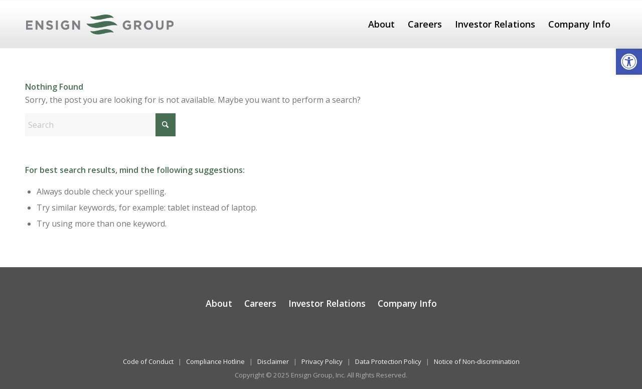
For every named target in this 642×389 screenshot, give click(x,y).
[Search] (100, 124)
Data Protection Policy (388, 361)
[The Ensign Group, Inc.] (100, 24)
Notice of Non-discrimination (477, 361)
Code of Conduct (148, 361)
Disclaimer (273, 361)
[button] (629, 62)
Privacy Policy (322, 361)
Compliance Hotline (215, 361)
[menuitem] (381, 24)
